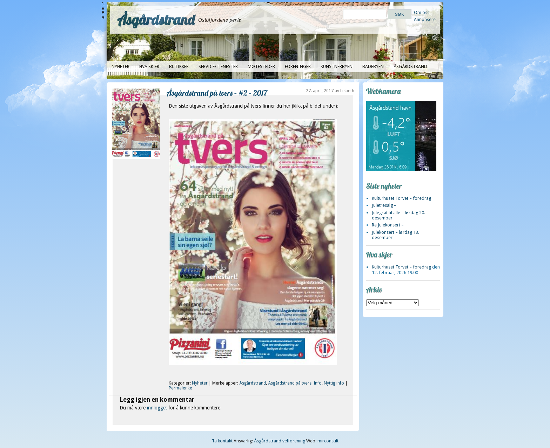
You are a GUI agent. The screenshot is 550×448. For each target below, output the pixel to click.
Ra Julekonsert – (388, 225)
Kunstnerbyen (337, 66)
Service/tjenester (218, 66)
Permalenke (180, 388)
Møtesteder (261, 66)
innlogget (157, 407)
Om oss (421, 12)
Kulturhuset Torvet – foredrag (401, 198)
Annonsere (425, 19)
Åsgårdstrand (156, 19)
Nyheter (120, 66)
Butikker (179, 66)
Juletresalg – (384, 205)
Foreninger (298, 66)
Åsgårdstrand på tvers (289, 383)
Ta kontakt (222, 440)
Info (318, 383)
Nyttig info (334, 383)
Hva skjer (149, 66)
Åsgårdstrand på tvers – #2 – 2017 (217, 92)
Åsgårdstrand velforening (279, 440)
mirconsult (327, 440)
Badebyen (373, 66)
